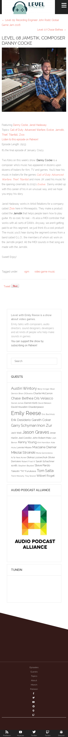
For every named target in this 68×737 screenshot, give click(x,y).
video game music (44, 271)
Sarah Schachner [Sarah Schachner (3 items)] (45, 461)
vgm (26, 271)
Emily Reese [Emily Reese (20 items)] (26, 413)
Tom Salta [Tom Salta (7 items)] (45, 470)
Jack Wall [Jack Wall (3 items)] (16, 432)
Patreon (34, 689)
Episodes (34, 667)
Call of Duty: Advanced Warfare (27, 129)
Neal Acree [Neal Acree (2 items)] (21, 457)
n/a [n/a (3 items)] (13, 457)
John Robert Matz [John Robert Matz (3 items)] (41, 437)
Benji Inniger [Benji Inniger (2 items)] (44, 389)
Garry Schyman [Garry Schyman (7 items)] (24, 425)
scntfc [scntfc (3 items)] (14, 465)
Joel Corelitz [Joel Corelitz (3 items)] (25, 437)
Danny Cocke (20, 124)
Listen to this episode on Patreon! (20, 139)
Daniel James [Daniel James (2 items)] (17, 403)
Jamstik (59, 129)
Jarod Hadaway (38, 124)
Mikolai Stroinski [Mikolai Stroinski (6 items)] (23, 452)
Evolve (50, 129)
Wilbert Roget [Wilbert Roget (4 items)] (45, 475)
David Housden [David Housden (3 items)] (19, 406)
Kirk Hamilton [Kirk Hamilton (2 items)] (43, 442)
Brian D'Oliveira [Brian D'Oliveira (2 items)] (25, 393)
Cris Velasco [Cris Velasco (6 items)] (43, 398)
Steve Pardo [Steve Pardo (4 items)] (42, 465)
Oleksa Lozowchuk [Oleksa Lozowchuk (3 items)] (37, 457)
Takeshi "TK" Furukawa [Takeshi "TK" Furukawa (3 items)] (23, 471)
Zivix (21, 134)
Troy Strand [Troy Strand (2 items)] (30, 476)
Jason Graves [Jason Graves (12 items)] (35, 432)
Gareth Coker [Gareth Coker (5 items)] (41, 420)
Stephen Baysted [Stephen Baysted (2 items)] (26, 466)
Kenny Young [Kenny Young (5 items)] (27, 442)
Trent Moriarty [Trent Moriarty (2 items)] (17, 476)
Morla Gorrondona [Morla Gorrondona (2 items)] (44, 453)
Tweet (7, 286)
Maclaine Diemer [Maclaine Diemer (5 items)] (44, 447)
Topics (34, 676)
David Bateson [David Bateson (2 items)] (44, 403)
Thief (4, 134)
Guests (34, 671)
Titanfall (13, 134)
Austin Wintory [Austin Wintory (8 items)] (24, 388)
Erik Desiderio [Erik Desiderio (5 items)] (21, 420)
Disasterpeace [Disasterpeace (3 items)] (36, 406)
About (34, 680)
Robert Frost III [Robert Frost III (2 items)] (28, 461)
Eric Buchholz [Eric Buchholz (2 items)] (48, 414)
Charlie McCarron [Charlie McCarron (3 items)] (43, 393)
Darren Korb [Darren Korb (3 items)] (30, 402)
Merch (34, 684)
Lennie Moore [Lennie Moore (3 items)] (24, 447)
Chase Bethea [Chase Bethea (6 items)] (22, 398)
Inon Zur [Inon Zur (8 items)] (44, 425)
